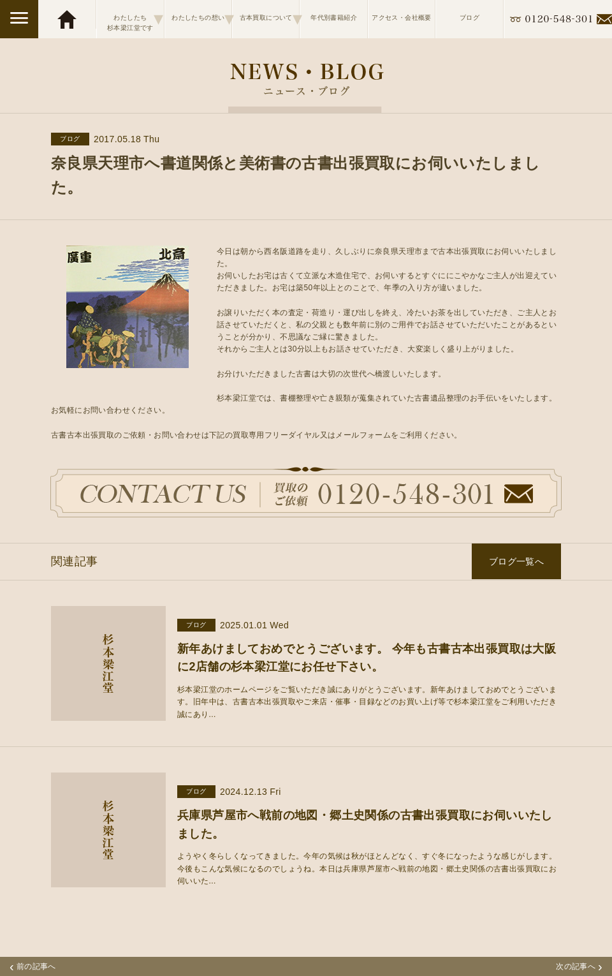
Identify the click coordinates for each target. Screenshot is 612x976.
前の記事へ (33, 966)
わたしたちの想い (201, 18)
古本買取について (270, 18)
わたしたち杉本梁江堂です (135, 18)
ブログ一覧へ (516, 561)
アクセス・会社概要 (402, 17)
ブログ (469, 17)
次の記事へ (579, 966)
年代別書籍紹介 (333, 17)
